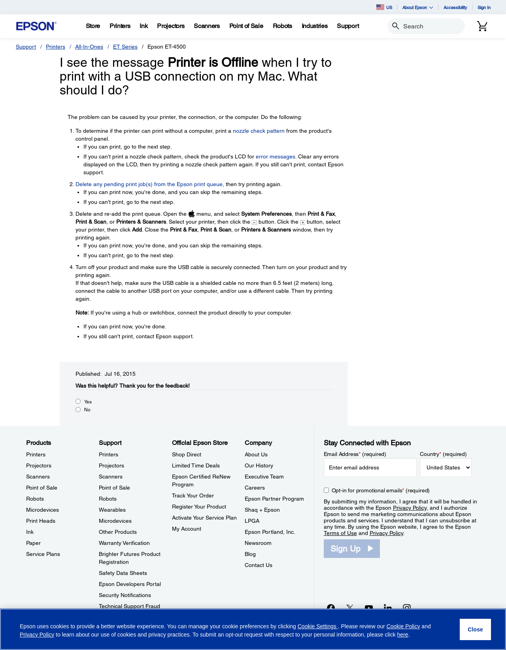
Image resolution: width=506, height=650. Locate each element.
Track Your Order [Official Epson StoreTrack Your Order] (193, 495)
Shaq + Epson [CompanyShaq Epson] (262, 510)
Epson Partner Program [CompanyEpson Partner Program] (274, 499)
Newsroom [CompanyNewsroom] (258, 543)
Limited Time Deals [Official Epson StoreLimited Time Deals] (196, 465)
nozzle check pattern (259, 131)
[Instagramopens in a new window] (407, 608)
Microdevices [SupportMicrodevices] (115, 521)
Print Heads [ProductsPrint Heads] (40, 521)
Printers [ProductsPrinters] (35, 454)
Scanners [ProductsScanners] (38, 476)
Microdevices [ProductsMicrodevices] (42, 510)
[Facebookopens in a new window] (331, 608)
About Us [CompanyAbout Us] (256, 454)
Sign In (484, 7)
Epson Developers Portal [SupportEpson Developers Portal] (130, 584)
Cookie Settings (318, 626)
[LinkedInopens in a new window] (388, 608)
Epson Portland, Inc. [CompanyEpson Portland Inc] (270, 532)
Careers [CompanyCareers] (255, 487)
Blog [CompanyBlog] (250, 554)
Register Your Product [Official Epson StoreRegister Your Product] (199, 506)
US (384, 7)
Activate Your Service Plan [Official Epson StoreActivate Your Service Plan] (204, 517)
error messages (275, 156)
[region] (253, 629)
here (402, 634)
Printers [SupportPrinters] (108, 454)
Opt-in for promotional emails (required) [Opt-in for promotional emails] (381, 490)
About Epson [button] (417, 7)
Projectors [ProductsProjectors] (38, 465)
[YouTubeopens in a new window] (369, 608)
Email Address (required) (355, 454)
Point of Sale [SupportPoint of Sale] (114, 487)
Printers (55, 46)
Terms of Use (340, 533)
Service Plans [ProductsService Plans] (43, 554)
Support (26, 46)
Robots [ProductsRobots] (35, 499)
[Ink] (143, 26)
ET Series (125, 46)
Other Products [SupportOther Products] (118, 532)
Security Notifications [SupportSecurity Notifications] (125, 595)
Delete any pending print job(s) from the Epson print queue (149, 184)
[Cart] (482, 26)
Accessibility (455, 7)
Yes (88, 402)
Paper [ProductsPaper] (33, 543)
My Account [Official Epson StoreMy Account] (186, 529)
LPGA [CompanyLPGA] (252, 521)
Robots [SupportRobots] (108, 499)
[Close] (475, 629)
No (87, 410)
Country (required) (443, 454)
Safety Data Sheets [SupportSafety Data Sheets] (123, 573)
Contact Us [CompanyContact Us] (258, 565)
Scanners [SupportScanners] (111, 476)
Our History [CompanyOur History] (259, 465)
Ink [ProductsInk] (30, 532)
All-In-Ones (89, 46)
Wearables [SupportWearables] (112, 510)
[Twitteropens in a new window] (350, 608)
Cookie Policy (403, 626)
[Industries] (314, 26)
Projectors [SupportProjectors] (111, 465)
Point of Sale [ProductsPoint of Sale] (41, 487)
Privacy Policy (410, 508)
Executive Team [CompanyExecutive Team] (264, 476)
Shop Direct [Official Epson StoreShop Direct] (186, 454)
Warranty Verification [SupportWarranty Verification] (124, 543)
